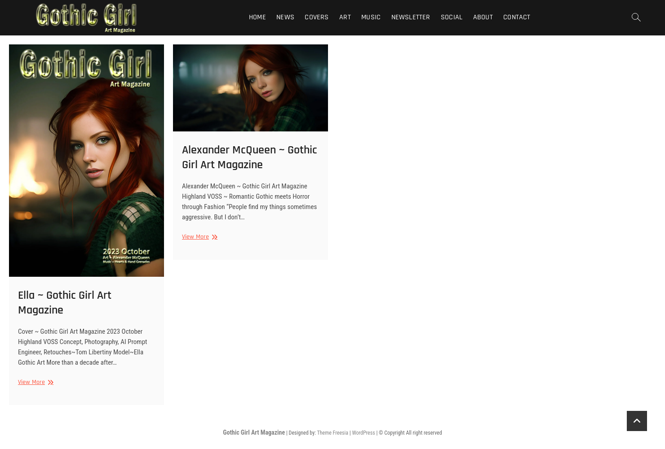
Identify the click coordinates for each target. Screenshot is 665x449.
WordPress (363, 433)
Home (257, 17)
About (483, 17)
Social (451, 17)
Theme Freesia (332, 433)
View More (34, 382)
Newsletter (410, 17)
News (285, 17)
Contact (516, 17)
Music (371, 17)
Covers (316, 17)
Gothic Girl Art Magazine (254, 432)
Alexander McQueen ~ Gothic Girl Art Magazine (249, 157)
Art (345, 17)
